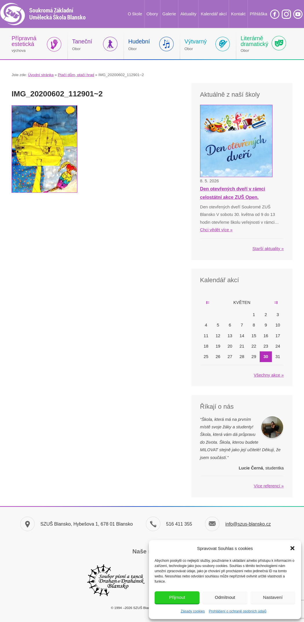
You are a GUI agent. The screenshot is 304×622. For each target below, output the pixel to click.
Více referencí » (269, 486)
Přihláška (258, 14)
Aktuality (188, 14)
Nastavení (273, 597)
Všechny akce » (269, 375)
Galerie (169, 14)
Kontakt (238, 14)
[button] (292, 548)
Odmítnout (225, 597)
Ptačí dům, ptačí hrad (76, 75)
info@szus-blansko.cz (248, 523)
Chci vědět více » (216, 229)
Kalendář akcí (214, 14)
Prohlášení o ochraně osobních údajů (237, 611)
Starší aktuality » (268, 248)
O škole (135, 14)
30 (265, 356)
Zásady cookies (193, 611)
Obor (82, 44)
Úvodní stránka (41, 75)
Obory (152, 14)
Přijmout (177, 597)
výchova (24, 44)
